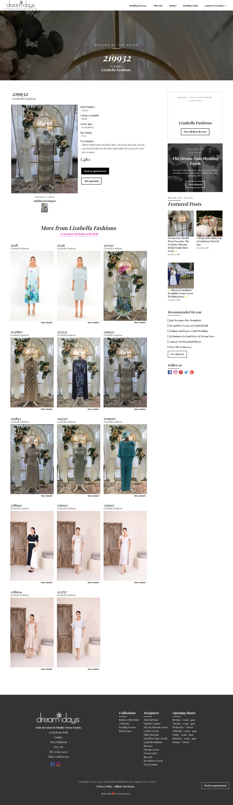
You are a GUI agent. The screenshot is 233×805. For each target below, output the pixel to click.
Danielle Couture (152, 723)
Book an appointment (95, 171)
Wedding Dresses (137, 5)
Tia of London (151, 764)
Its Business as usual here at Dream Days (191, 336)
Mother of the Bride (129, 719)
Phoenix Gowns (151, 749)
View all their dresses (195, 131)
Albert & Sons (151, 719)
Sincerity (148, 757)
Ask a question (91, 181)
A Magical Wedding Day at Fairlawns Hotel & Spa (209, 241)
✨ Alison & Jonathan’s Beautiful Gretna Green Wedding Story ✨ (180, 293)
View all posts (195, 184)
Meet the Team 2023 (180, 347)
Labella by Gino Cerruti (155, 738)
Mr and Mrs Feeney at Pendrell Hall (188, 325)
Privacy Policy (104, 786)
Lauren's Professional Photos (185, 341)
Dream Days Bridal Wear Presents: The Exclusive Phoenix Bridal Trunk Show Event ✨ (178, 245)
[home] (61, 5)
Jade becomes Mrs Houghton (185, 320)
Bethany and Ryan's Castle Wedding (188, 331)
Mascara (148, 745)
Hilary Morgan (151, 734)
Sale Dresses (125, 731)
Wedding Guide (190, 5)
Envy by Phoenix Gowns (156, 727)
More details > (47, 322)
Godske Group (151, 731)
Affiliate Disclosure (124, 786)
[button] (215, 5)
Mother (172, 5)
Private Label (150, 753)
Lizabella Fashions (153, 742)
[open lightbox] (44, 149)
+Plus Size (158, 5)
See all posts (177, 354)
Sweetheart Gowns (153, 760)
